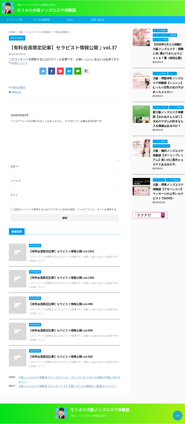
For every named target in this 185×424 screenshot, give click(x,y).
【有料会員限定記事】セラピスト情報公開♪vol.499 (61, 304)
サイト (14, 195)
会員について (19, 62)
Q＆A (70, 19)
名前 (15, 166)
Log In (89, 59)
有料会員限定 (19, 87)
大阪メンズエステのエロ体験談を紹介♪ (88, 416)
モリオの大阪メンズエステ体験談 (46, 10)
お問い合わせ (98, 19)
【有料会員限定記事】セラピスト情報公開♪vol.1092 (61, 277)
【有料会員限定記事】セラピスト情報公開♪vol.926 (61, 356)
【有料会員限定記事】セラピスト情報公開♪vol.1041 (61, 251)
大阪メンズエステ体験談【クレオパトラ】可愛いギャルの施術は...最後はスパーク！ (68, 386)
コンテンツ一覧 (14, 19)
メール (16, 180)
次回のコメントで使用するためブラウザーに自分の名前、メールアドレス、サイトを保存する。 (66, 209)
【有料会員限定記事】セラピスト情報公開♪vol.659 (61, 330)
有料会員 (16, 92)
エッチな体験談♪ (42, 19)
